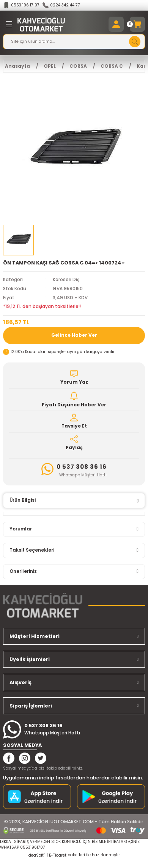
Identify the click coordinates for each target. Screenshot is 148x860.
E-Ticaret (57, 855)
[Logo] (41, 24)
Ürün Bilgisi (22, 500)
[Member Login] (116, 24)
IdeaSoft (36, 855)
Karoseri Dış (66, 280)
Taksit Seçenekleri (31, 550)
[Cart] (137, 24)
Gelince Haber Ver (74, 335)
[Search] (74, 41)
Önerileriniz (23, 571)
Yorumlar (20, 529)
